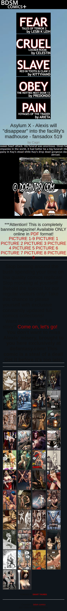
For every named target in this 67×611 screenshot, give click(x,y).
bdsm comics (39, 604)
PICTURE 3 (35, 243)
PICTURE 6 (47, 248)
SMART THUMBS (40, 595)
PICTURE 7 (12, 252)
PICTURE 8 (35, 252)
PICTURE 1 (47, 238)
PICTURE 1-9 (22, 238)
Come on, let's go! (37, 326)
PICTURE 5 (23, 248)
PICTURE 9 (49, 255)
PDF (34, 234)
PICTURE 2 (12, 243)
